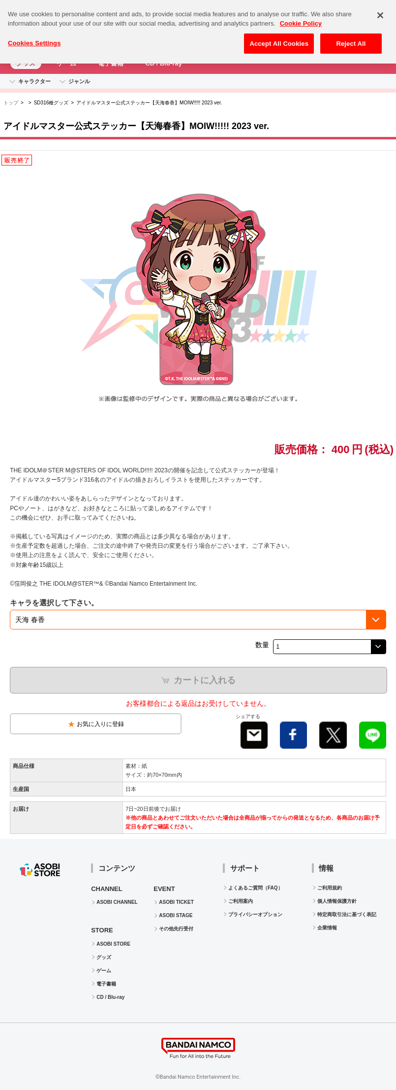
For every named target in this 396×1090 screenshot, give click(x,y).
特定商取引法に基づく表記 (346, 914)
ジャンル (79, 81)
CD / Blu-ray (163, 63)
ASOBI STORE (113, 944)
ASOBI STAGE (175, 915)
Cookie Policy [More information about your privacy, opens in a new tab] (301, 18)
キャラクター (34, 81)
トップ (10, 102)
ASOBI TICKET (176, 902)
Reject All (351, 37)
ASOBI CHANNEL (116, 902)
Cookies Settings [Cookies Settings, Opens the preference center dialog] (34, 37)
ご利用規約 (329, 888)
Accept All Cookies (278, 37)
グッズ (25, 63)
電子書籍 (110, 63)
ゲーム (66, 63)
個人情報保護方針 (337, 901)
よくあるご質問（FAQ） (255, 888)
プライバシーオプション (255, 914)
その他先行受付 (176, 928)
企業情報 (327, 927)
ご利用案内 (240, 901)
